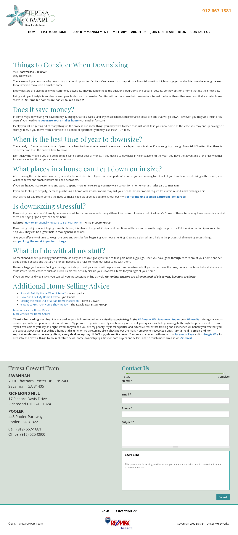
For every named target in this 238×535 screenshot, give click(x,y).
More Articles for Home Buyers (32, 310)
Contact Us (200, 32)
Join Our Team (162, 32)
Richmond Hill (147, 319)
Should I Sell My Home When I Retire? (43, 293)
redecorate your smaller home (58, 120)
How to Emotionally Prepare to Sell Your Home (53, 222)
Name (127, 380)
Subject (128, 422)
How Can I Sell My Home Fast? (38, 297)
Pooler (175, 319)
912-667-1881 (216, 10)
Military (120, 32)
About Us (138, 32)
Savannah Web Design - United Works (203, 523)
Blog (182, 32)
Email (126, 394)
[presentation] (153, 478)
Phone (127, 408)
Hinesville (193, 319)
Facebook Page (184, 334)
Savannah (163, 319)
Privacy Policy (126, 511)
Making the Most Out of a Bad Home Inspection (49, 301)
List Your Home (53, 32)
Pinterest (186, 338)
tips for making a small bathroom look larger (154, 196)
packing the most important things (42, 241)
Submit (223, 497)
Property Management (89, 32)
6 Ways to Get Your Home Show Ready (44, 304)
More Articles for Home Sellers (31, 314)
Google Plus (210, 334)
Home (32, 32)
